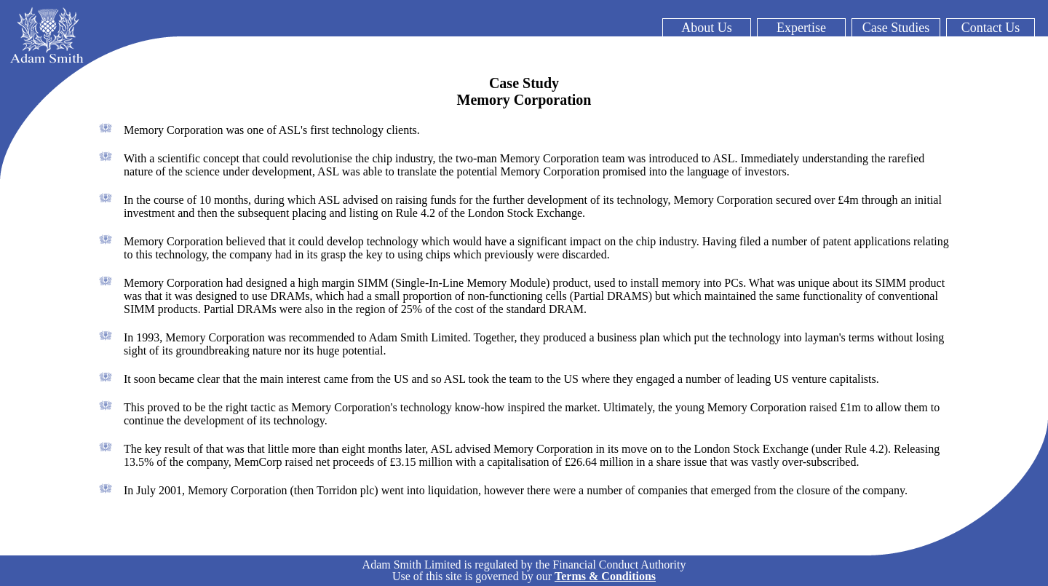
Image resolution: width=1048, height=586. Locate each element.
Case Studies (896, 27)
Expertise (801, 27)
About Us (706, 27)
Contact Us (990, 27)
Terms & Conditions (605, 576)
